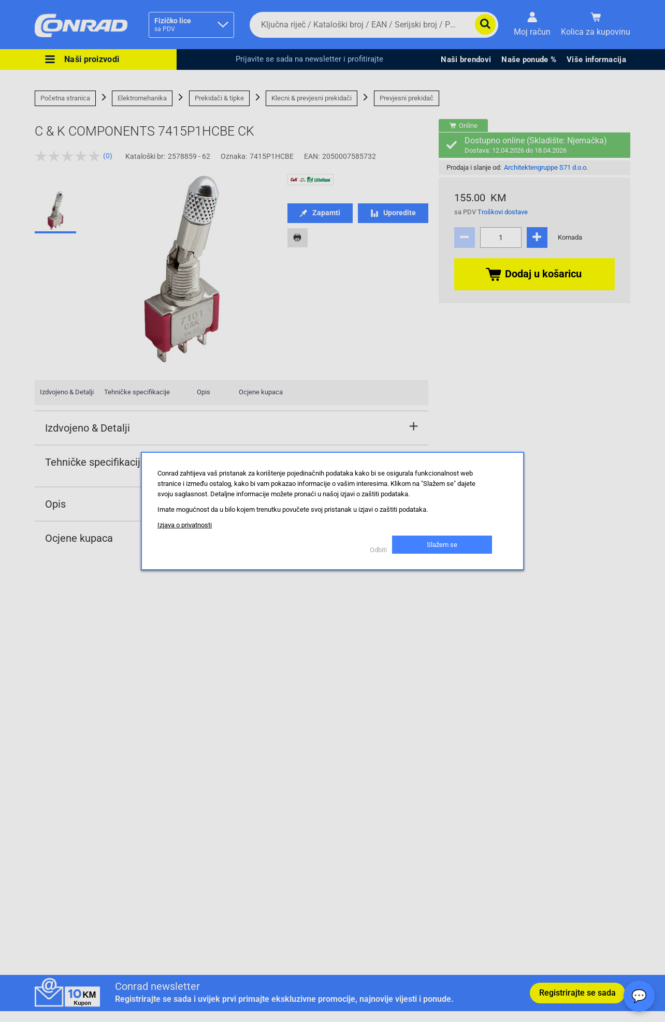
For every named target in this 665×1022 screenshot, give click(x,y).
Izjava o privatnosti (184, 525)
